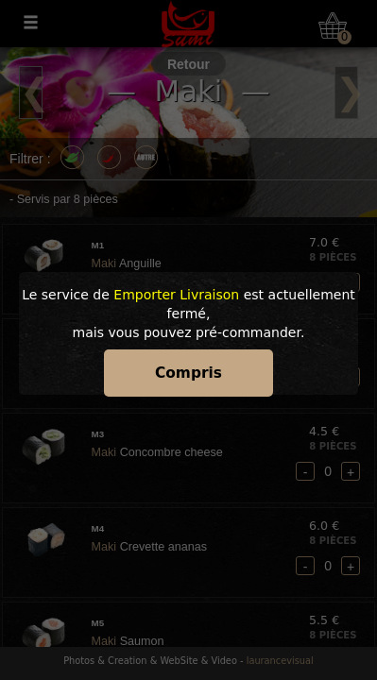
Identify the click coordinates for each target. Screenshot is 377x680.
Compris (188, 373)
